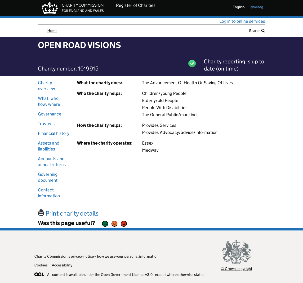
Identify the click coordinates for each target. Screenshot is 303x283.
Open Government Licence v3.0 (127, 274)
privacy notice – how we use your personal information (115, 256)
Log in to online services (242, 21)
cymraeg (256, 7)
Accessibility (62, 265)
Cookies (41, 265)
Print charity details (68, 213)
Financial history (53, 133)
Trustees (46, 123)
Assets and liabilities (48, 146)
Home (52, 30)
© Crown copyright (236, 268)
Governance (49, 114)
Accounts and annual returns (52, 161)
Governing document (48, 177)
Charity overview (46, 85)
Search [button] (257, 30)
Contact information (49, 193)
